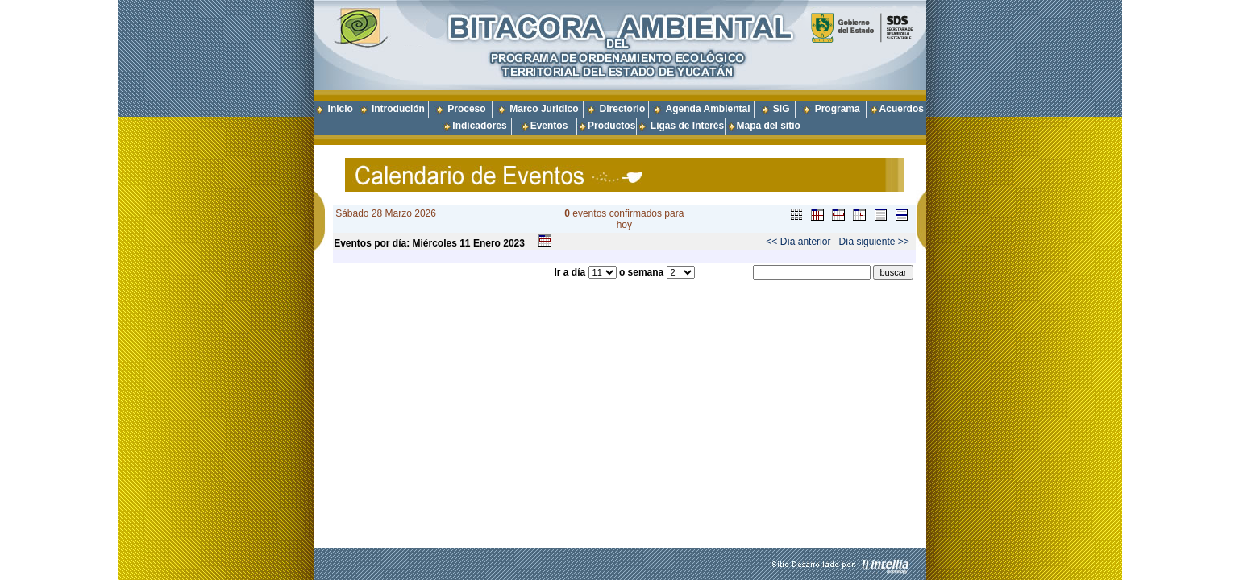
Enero (487, 243)
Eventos (549, 125)
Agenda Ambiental (708, 108)
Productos (611, 125)
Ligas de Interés (687, 125)
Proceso (466, 108)
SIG (781, 108)
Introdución (398, 108)
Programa (837, 108)
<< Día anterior (798, 241)
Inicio (340, 108)
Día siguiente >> (873, 241)
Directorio (623, 108)
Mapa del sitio (763, 125)
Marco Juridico (543, 108)
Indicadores (479, 125)
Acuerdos (901, 108)
